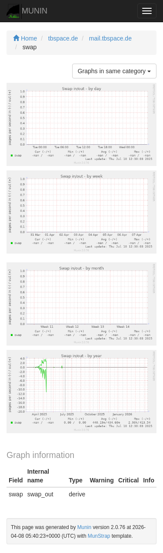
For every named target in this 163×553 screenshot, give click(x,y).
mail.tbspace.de (110, 38)
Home (25, 38)
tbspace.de (63, 38)
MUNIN (27, 11)
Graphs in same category (114, 71)
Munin (84, 527)
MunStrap (99, 536)
